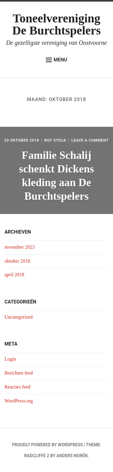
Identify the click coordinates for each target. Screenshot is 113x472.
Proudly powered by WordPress (47, 444)
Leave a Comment (90, 140)
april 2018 (14, 274)
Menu (56, 60)
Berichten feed (19, 372)
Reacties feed (17, 386)
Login (10, 359)
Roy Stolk (55, 140)
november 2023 (20, 247)
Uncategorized (19, 317)
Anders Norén (71, 455)
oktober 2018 (17, 261)
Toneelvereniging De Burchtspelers (56, 24)
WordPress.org (19, 400)
